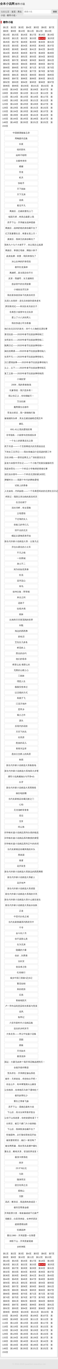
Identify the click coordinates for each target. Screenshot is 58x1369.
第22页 (24, 38)
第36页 (41, 45)
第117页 (44, 97)
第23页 (33, 38)
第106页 (34, 89)
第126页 (34, 104)
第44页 (6, 53)
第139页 (14, 115)
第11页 (30, 31)
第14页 (6, 34)
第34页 (24, 45)
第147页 (44, 118)
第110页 (24, 93)
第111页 (34, 93)
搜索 (55, 11)
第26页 (6, 42)
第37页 (50, 45)
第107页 (44, 89)
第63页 (15, 64)
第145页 (24, 118)
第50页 (6, 56)
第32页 (6, 45)
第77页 (33, 71)
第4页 (28, 27)
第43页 (50, 49)
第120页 (24, 100)
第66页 (41, 64)
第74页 (6, 71)
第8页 (6, 31)
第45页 (15, 53)
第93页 (15, 82)
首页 (13, 12)
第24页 (42, 38)
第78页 (41, 71)
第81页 (15, 75)
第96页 (41, 82)
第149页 (14, 122)
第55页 (50, 56)
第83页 (33, 75)
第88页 (24, 78)
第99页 (15, 86)
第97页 (50, 82)
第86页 (6, 78)
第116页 (34, 97)
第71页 (33, 67)
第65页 (33, 64)
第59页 (33, 60)
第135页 (24, 111)
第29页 (33, 42)
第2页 (13, 27)
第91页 (50, 78)
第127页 (44, 104)
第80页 (6, 75)
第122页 (44, 100)
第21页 (15, 38)
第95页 (33, 82)
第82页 (24, 75)
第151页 (34, 122)
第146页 (34, 118)
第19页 (50, 34)
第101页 (35, 86)
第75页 (15, 71)
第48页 (41, 53)
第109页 (14, 93)
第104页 (14, 89)
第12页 (39, 31)
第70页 (24, 67)
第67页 (50, 64)
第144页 (14, 118)
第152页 (44, 122)
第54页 (41, 56)
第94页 (24, 82)
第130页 (24, 107)
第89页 (33, 78)
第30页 (41, 42)
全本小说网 (7, 3)
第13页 (48, 31)
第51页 (15, 56)
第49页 (50, 53)
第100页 (25, 86)
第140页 (24, 115)
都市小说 (11, 15)
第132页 (44, 107)
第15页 (15, 34)
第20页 (6, 38)
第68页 (6, 67)
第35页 (33, 45)
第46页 (24, 53)
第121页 (34, 100)
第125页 (24, 104)
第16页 (24, 34)
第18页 (41, 34)
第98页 (6, 86)
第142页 (44, 115)
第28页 (24, 42)
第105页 (24, 89)
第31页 (50, 42)
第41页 (33, 49)
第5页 (36, 27)
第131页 (34, 107)
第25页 (51, 38)
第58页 (24, 60)
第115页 (24, 97)
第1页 (6, 27)
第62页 (6, 64)
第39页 (15, 49)
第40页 (24, 49)
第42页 (41, 49)
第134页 (14, 111)
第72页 (41, 67)
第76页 (24, 71)
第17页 (33, 34)
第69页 (15, 67)
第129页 (14, 107)
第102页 (45, 86)
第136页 (34, 111)
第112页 (44, 93)
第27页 (15, 42)
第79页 (50, 71)
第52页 (24, 56)
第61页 (50, 60)
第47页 (33, 53)
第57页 (15, 60)
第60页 (41, 60)
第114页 (14, 97)
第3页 (21, 27)
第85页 (50, 75)
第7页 (51, 27)
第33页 (15, 45)
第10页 (21, 31)
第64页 (24, 64)
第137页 (44, 111)
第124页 (14, 104)
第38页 (6, 49)
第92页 (6, 82)
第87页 (15, 78)
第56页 (6, 60)
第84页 (41, 75)
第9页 (13, 31)
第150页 (24, 122)
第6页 (44, 27)
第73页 (50, 67)
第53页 (33, 56)
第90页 (41, 78)
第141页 (34, 115)
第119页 (14, 100)
